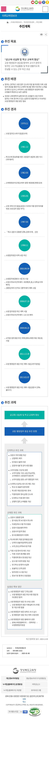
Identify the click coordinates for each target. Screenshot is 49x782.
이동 (25, 712)
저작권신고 (36, 684)
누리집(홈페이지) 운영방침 (12, 684)
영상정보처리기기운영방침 (36, 678)
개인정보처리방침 (12, 678)
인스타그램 (40, 2)
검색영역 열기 (3, 9)
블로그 (36, 2)
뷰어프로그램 (36, 690)
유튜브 (32, 2)
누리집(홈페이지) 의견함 (12, 690)
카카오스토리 (47, 2)
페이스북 (43, 2)
